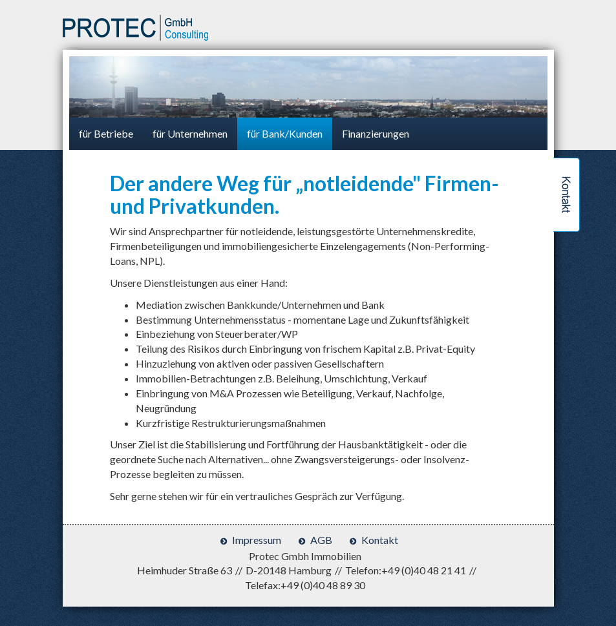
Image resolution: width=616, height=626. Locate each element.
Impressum (256, 540)
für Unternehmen (190, 133)
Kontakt (379, 540)
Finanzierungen (375, 133)
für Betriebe (106, 133)
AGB (321, 540)
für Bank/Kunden (285, 133)
